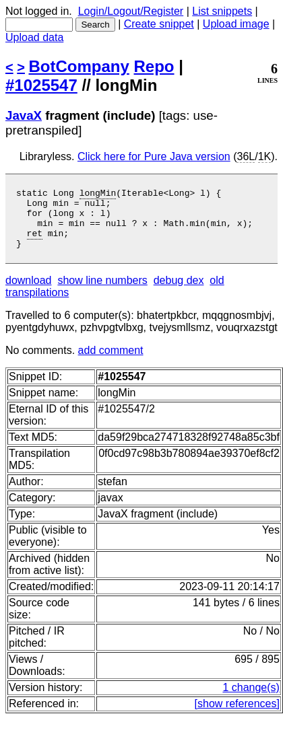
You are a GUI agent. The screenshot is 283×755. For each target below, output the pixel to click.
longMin (98, 194)
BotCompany (79, 66)
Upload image (236, 24)
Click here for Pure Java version (153, 156)
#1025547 (41, 85)
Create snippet (159, 24)
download (28, 292)
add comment (111, 362)
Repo (154, 66)
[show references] (237, 715)
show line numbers (102, 292)
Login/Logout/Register (131, 11)
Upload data (34, 37)
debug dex (179, 292)
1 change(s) (251, 699)
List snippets (222, 11)
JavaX (23, 115)
